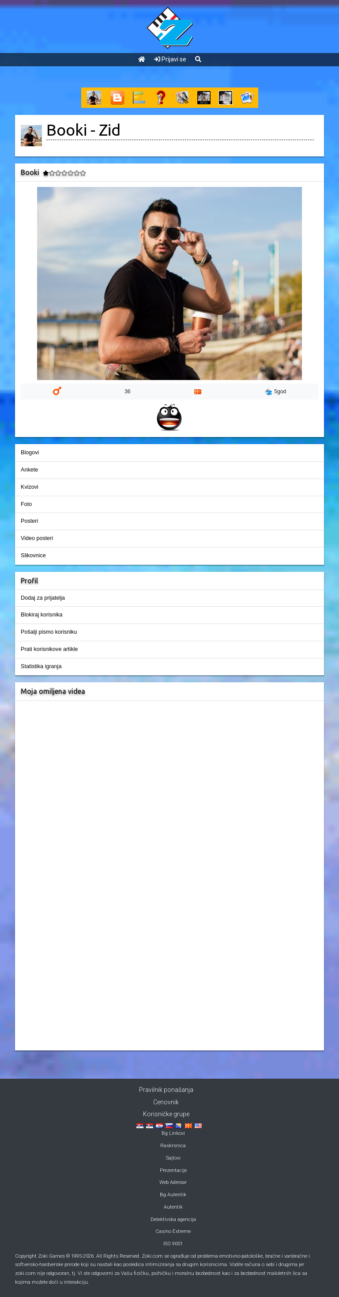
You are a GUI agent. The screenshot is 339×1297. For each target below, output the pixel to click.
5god (275, 392)
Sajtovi (173, 1158)
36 (127, 391)
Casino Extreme (173, 1231)
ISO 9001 (173, 1244)
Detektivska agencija (173, 1219)
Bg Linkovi (173, 1133)
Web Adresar (173, 1182)
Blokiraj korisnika (41, 615)
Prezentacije (173, 1170)
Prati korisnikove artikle (49, 649)
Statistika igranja (41, 666)
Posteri (29, 521)
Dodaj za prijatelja (43, 598)
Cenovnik (166, 1102)
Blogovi (30, 452)
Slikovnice (33, 555)
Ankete (29, 470)
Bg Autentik (173, 1195)
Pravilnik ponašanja (166, 1089)
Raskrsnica (173, 1146)
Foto (26, 504)
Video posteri (37, 538)
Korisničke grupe (166, 1114)
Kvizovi (29, 487)
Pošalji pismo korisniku (49, 632)
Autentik (173, 1207)
